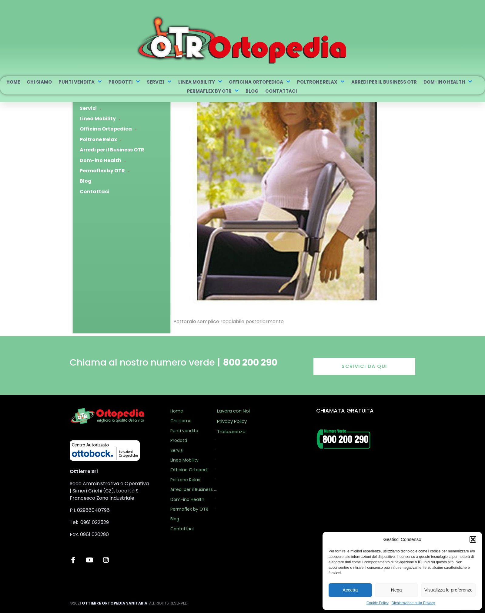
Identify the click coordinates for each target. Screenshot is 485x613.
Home (13, 82)
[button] (473, 539)
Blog (252, 91)
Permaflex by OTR (213, 91)
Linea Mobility (200, 81)
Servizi (159, 81)
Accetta (350, 589)
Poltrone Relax (321, 81)
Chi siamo (39, 82)
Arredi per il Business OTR (384, 82)
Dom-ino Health (447, 81)
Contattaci (281, 91)
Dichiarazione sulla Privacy (413, 603)
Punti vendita (80, 81)
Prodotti (124, 81)
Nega (396, 589)
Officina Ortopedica (259, 81)
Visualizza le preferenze (448, 589)
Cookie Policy (377, 603)
